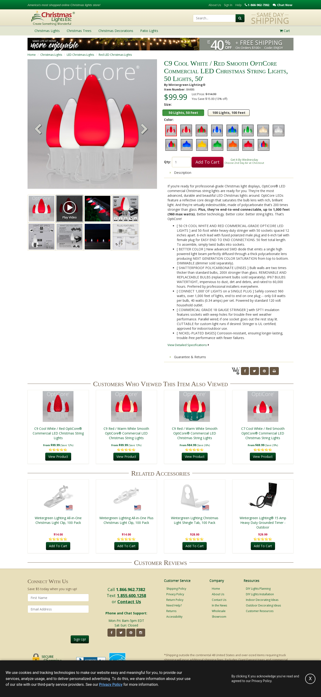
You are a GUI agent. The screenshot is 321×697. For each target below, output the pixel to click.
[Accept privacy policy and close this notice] (310, 679)
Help (238, 5)
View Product (58, 456)
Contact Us (129, 601)
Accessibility (174, 617)
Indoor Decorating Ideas (262, 600)
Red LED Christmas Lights (115, 55)
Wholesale (219, 611)
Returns (171, 611)
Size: (168, 104)
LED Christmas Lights (80, 55)
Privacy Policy (175, 594)
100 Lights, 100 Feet (228, 112)
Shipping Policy (176, 589)
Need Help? (174, 605)
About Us (215, 5)
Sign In (228, 5)
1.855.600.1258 (131, 595)
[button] (144, 129)
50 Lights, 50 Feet (183, 112)
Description (180, 172)
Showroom (219, 617)
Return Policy (174, 600)
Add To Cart (207, 162)
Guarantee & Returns (188, 357)
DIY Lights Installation (260, 594)
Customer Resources (259, 611)
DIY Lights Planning (258, 589)
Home (32, 55)
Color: (169, 119)
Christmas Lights (51, 55)
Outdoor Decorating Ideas (263, 605)
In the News (219, 605)
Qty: (167, 162)
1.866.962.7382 (130, 589)
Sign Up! (80, 639)
